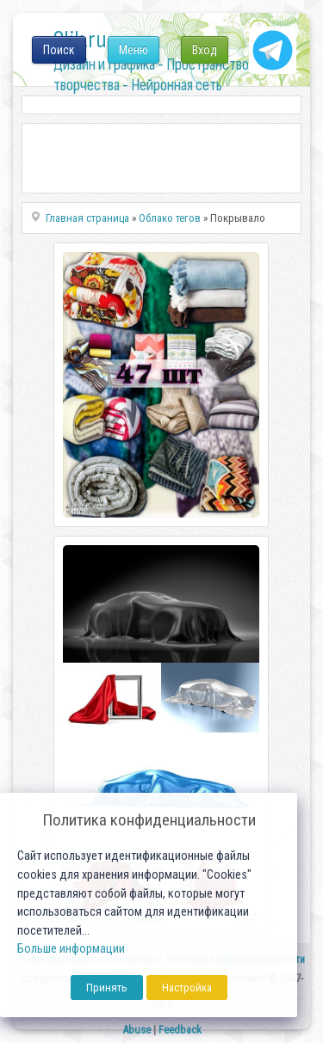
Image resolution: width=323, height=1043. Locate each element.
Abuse (136, 1029)
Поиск (59, 50)
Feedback (180, 1029)
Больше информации (71, 949)
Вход (204, 50)
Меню (133, 50)
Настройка (187, 987)
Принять (106, 987)
